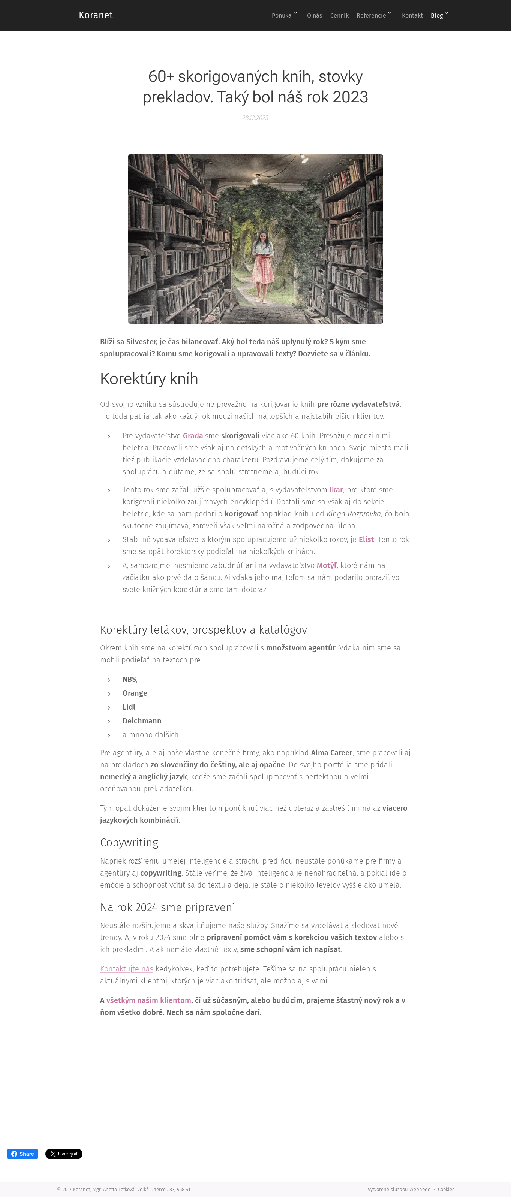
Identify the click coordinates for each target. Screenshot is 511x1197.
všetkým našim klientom (148, 1000)
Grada (194, 435)
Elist (366, 539)
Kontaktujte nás (126, 968)
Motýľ (327, 564)
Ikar (336, 489)
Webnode (419, 1189)
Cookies (446, 1189)
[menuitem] (261, 15)
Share (22, 1154)
